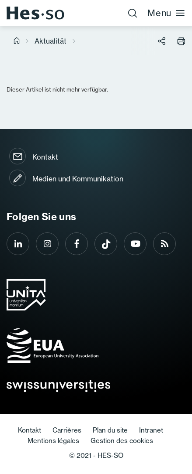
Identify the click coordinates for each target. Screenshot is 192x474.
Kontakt (45, 156)
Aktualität (50, 41)
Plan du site (110, 430)
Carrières (66, 430)
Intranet (151, 430)
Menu (166, 13)
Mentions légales (53, 440)
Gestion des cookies (122, 440)
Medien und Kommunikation (77, 178)
